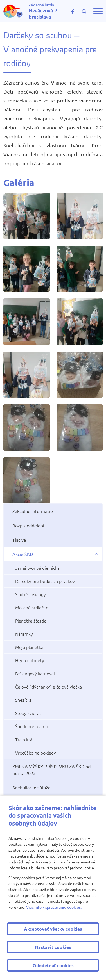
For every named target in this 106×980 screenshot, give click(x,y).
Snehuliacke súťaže (31, 787)
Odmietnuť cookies (53, 965)
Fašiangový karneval (35, 673)
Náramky (24, 634)
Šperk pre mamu (31, 726)
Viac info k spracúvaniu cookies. (54, 907)
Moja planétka (29, 647)
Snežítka (23, 700)
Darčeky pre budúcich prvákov (45, 581)
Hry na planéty (29, 660)
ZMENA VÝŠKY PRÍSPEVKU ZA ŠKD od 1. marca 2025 (53, 770)
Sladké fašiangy (30, 594)
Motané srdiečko (31, 607)
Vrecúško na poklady (35, 752)
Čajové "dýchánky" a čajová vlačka (48, 686)
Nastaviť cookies (53, 947)
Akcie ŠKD (22, 554)
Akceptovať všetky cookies (53, 929)
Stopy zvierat (28, 713)
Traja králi (25, 739)
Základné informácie (32, 511)
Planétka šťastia (30, 620)
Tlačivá (19, 540)
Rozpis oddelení (28, 525)
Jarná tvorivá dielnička (37, 568)
